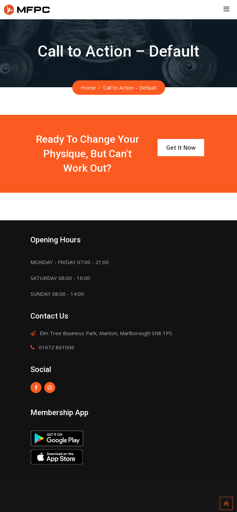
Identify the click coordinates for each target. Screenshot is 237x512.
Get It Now (181, 147)
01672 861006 (56, 347)
